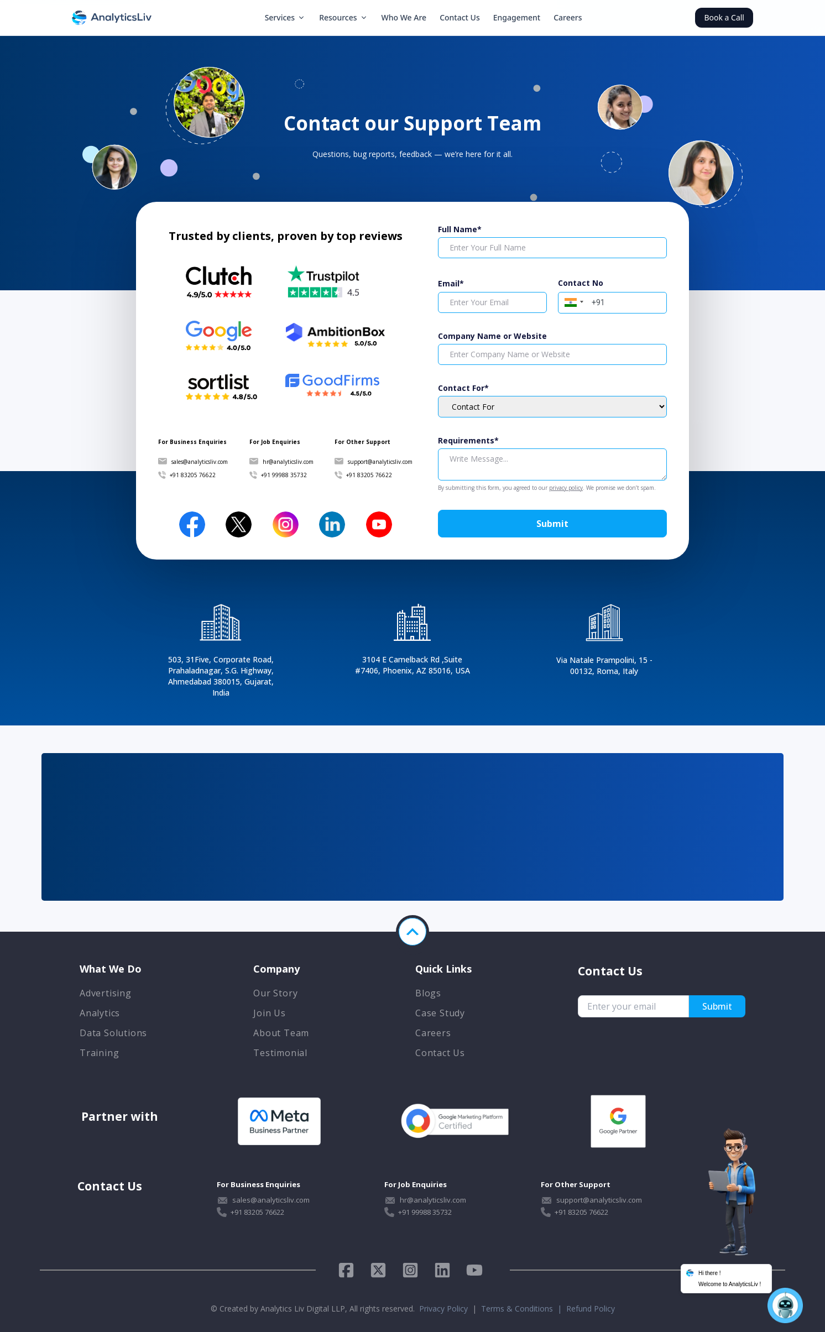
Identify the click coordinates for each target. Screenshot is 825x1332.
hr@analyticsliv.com (288, 462)
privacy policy (566, 488)
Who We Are (404, 17)
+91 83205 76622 (193, 475)
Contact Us (460, 17)
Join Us (269, 1013)
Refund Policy (590, 1308)
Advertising (106, 993)
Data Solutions (113, 1033)
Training (99, 1053)
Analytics (100, 1013)
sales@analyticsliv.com (199, 462)
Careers (568, 17)
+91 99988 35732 (284, 475)
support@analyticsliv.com (380, 462)
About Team (281, 1033)
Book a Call (724, 17)
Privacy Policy (443, 1308)
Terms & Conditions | (523, 1308)
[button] (572, 301)
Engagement (516, 17)
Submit (552, 524)
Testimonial (280, 1053)
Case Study (440, 1013)
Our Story (275, 993)
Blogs (428, 993)
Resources (343, 17)
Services (285, 17)
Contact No (580, 283)
